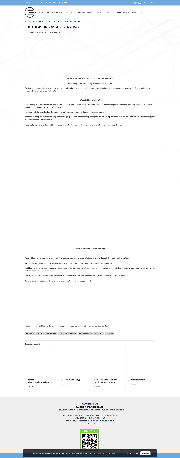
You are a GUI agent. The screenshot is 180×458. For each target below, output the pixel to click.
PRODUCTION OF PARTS (84, 12)
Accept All (145, 453)
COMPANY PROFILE (122, 12)
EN (151, 3)
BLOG (109, 12)
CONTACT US (137, 12)
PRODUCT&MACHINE (54, 12)
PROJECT (100, 12)
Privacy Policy (96, 453)
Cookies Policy (110, 453)
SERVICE (69, 12)
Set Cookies (133, 453)
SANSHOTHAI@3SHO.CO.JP (62, 3)
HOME (41, 12)
